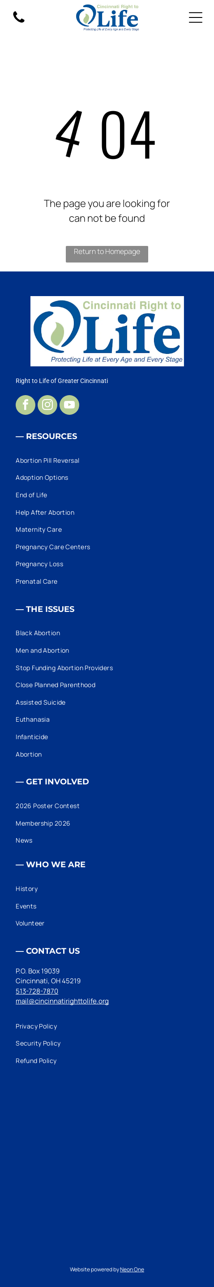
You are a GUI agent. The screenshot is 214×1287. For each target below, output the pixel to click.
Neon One (132, 1269)
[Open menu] (195, 17)
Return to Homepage (107, 251)
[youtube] (69, 406)
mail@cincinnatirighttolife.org (62, 1001)
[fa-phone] (19, 22)
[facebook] (25, 406)
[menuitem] (107, 460)
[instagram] (47, 406)
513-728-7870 (37, 991)
